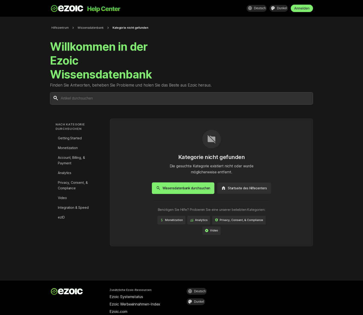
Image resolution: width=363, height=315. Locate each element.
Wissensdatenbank (93, 28)
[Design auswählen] (276, 8)
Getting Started (70, 138)
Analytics (64, 173)
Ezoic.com (118, 311)
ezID (61, 217)
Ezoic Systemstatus (126, 296)
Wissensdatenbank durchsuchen (179, 188)
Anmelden (301, 8)
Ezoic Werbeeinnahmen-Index (135, 304)
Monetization (68, 148)
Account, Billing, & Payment (71, 160)
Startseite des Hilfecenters (248, 188)
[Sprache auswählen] (249, 8)
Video (62, 198)
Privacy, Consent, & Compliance (73, 185)
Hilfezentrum (61, 28)
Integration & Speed (73, 207)
